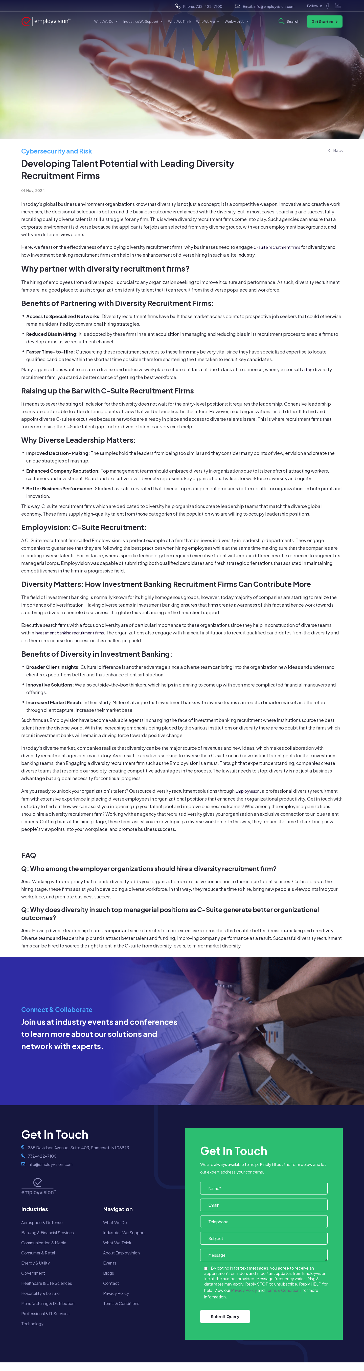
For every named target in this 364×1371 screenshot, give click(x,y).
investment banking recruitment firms (69, 632)
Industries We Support (143, 21)
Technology (32, 1323)
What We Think (179, 21)
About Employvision (121, 1252)
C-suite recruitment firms (277, 247)
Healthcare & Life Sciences (46, 1283)
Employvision (247, 791)
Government (33, 1273)
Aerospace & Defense (42, 1222)
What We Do (106, 21)
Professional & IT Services (45, 1313)
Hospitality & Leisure (40, 1293)
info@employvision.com (274, 6)
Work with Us (237, 21)
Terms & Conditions (121, 1303)
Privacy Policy (116, 1293)
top (309, 369)
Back (338, 150)
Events (109, 1263)
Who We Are (208, 21)
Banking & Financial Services (47, 1232)
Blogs (108, 1273)
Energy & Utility (35, 1263)
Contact (111, 1283)
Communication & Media (43, 1242)
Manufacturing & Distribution (48, 1303)
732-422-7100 (209, 6)
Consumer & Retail (38, 1252)
